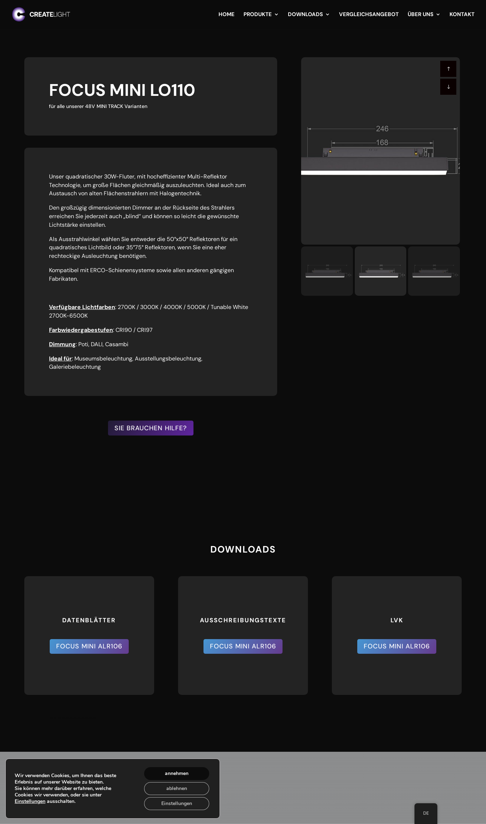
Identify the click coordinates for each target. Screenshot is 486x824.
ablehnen (176, 788)
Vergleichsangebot (369, 15)
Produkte (258, 15)
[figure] (380, 151)
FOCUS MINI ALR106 (89, 646)
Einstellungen (30, 801)
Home (227, 15)
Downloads (305, 15)
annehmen (176, 773)
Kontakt (462, 15)
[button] (448, 87)
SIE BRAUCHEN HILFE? (150, 428)
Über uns (420, 15)
